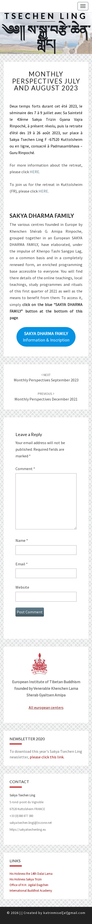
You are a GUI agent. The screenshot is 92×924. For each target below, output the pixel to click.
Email (21, 563)
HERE (34, 171)
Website (22, 587)
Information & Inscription (46, 337)
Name (21, 540)
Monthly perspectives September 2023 (46, 378)
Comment (25, 468)
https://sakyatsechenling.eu (28, 829)
